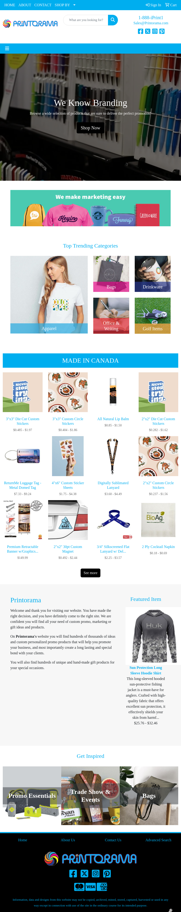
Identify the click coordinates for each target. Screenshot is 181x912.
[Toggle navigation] (7, 48)
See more (90, 573)
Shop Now (90, 127)
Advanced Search (158, 840)
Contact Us (113, 840)
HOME (9, 5)
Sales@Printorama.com (150, 23)
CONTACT (42, 5)
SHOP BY (62, 5)
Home (22, 840)
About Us (68, 840)
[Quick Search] (85, 20)
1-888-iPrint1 (150, 17)
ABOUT (24, 5)
